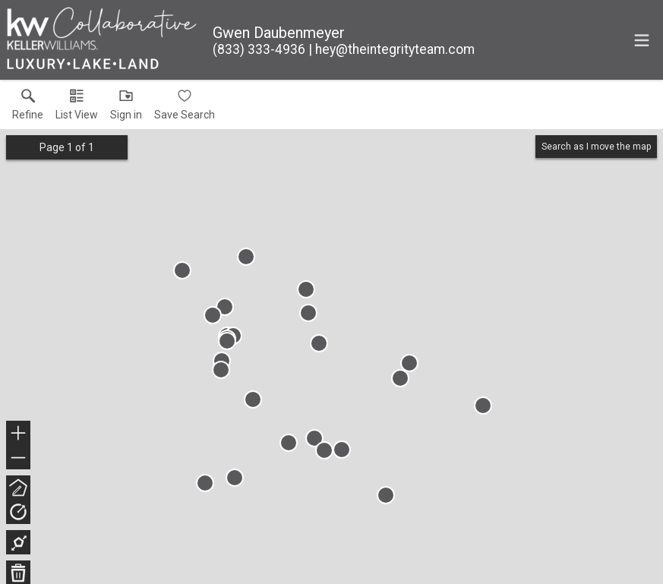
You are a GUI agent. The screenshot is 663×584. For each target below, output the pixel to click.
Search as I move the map (596, 146)
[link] (28, 108)
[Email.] (391, 49)
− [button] (18, 458)
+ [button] (19, 434)
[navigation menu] (642, 40)
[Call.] (259, 49)
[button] (77, 108)
